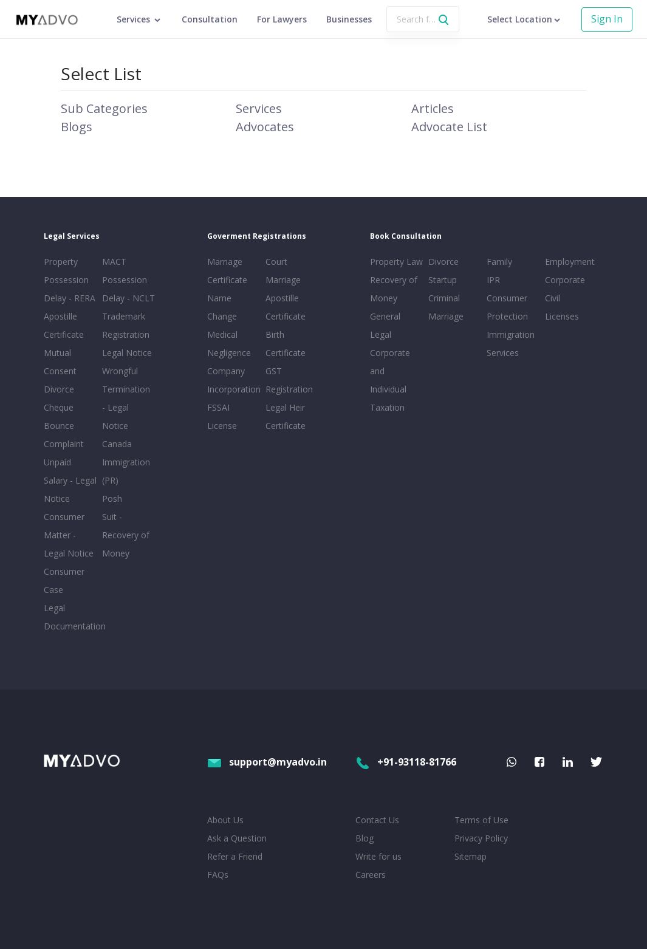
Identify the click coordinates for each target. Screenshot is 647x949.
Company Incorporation (234, 380)
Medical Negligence (229, 343)
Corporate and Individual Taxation (390, 380)
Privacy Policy (481, 838)
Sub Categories (104, 108)
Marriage (446, 316)
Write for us (378, 856)
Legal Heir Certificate (285, 416)
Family (499, 261)
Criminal (444, 298)
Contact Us (377, 820)
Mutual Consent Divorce (60, 371)
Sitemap (470, 856)
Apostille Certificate (64, 325)
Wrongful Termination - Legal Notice (126, 398)
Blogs (76, 126)
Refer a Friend (234, 856)
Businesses (349, 19)
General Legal (385, 325)
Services (259, 108)
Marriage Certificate (227, 271)
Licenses (562, 316)
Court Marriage (283, 271)
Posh (112, 498)
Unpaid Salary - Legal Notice (70, 480)
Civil (552, 298)
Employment (570, 261)
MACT (114, 261)
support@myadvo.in (267, 762)
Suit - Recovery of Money (125, 535)
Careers (370, 874)
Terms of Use (481, 820)
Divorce (443, 261)
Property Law (396, 261)
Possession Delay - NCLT (128, 289)
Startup (442, 280)
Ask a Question (237, 838)
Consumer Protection (507, 307)
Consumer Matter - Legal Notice (69, 535)
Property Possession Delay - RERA (69, 280)
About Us (225, 820)
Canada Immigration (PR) (126, 462)
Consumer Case (64, 580)
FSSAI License (222, 416)
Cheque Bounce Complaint (64, 426)
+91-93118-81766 (405, 762)
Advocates (265, 126)
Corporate (565, 280)
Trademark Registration (125, 325)
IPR (493, 280)
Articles (432, 108)
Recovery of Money (393, 289)
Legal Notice (127, 352)
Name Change (222, 307)
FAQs (217, 874)
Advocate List (449, 126)
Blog (364, 838)
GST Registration (289, 380)
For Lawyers (282, 19)
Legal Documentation (70, 617)
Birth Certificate (285, 343)
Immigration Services (511, 343)
